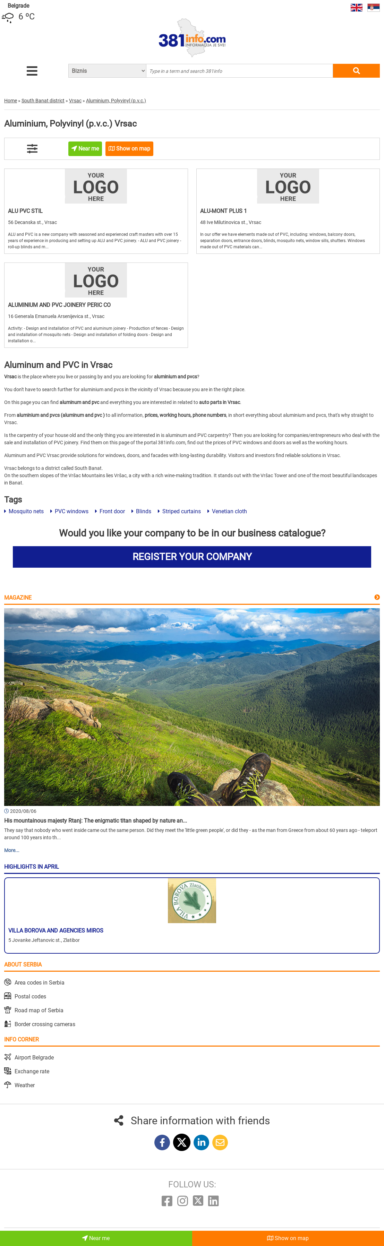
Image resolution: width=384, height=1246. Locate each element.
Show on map (288, 1238)
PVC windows (69, 511)
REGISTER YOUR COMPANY (192, 556)
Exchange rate (32, 1071)
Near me (96, 1238)
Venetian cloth (227, 511)
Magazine (18, 597)
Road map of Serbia (39, 1010)
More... (11, 850)
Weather (25, 1085)
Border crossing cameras (45, 1024)
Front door (110, 511)
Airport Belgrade (34, 1057)
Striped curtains (179, 511)
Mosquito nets (24, 511)
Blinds (141, 511)
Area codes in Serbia (40, 982)
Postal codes (30, 996)
